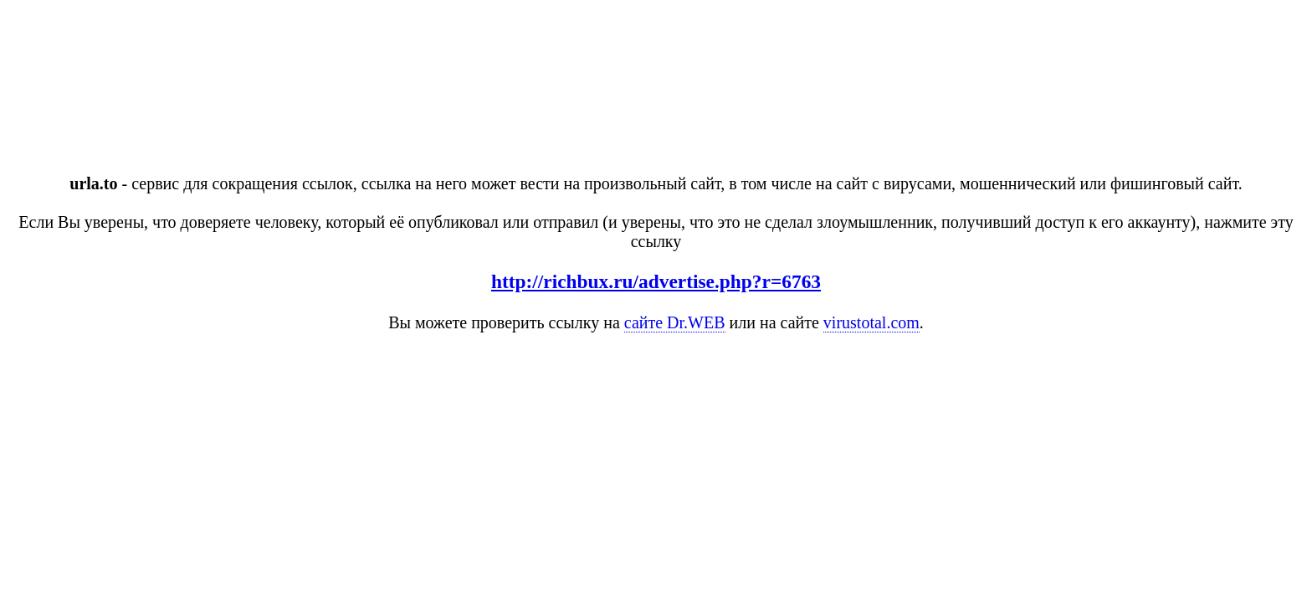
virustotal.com (871, 322)
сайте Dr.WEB (674, 322)
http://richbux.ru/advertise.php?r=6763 (656, 281)
